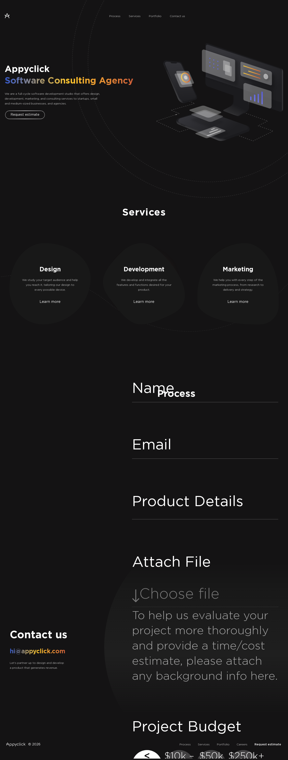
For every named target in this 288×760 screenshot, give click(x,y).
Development (143, 269)
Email (151, 445)
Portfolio (155, 16)
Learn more (50, 301)
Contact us (177, 16)
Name (153, 388)
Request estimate (25, 115)
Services (135, 16)
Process (114, 16)
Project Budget (186, 727)
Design (50, 269)
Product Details (187, 502)
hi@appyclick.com (37, 651)
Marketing (238, 269)
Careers (242, 744)
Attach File (171, 562)
